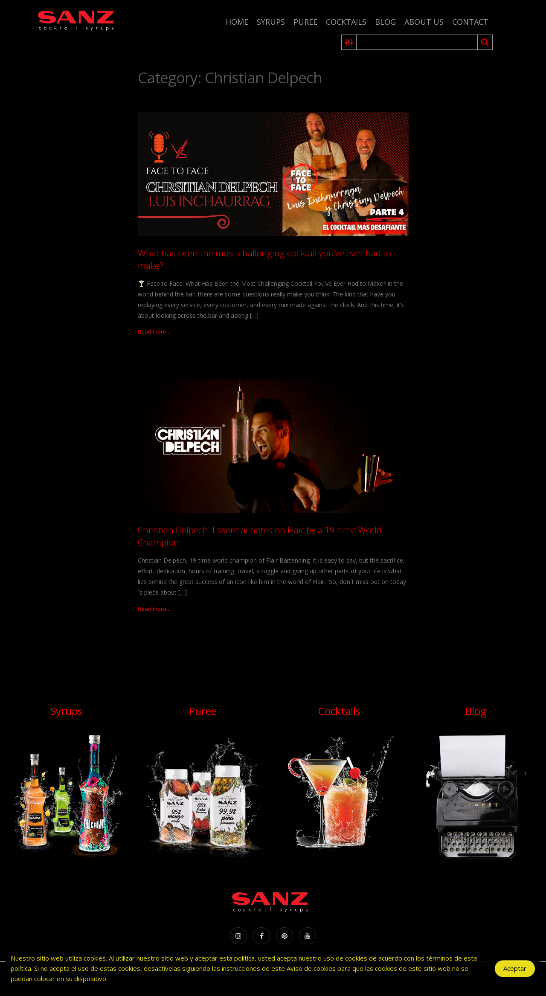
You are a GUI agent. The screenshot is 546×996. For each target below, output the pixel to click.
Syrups (271, 22)
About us (424, 22)
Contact (470, 22)
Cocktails (346, 22)
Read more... (154, 331)
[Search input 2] (417, 42)
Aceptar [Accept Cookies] (514, 971)
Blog (385, 22)
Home (237, 22)
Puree (305, 22)
